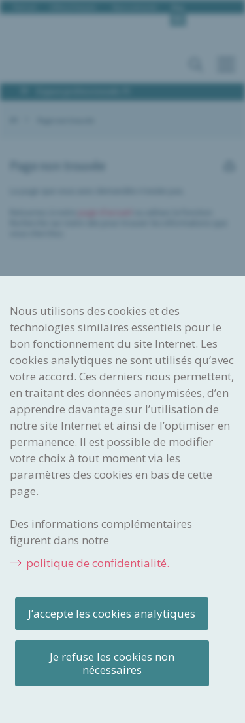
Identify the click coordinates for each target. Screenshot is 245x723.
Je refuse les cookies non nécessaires (112, 663)
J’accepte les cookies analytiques (111, 613)
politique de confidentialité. (97, 562)
